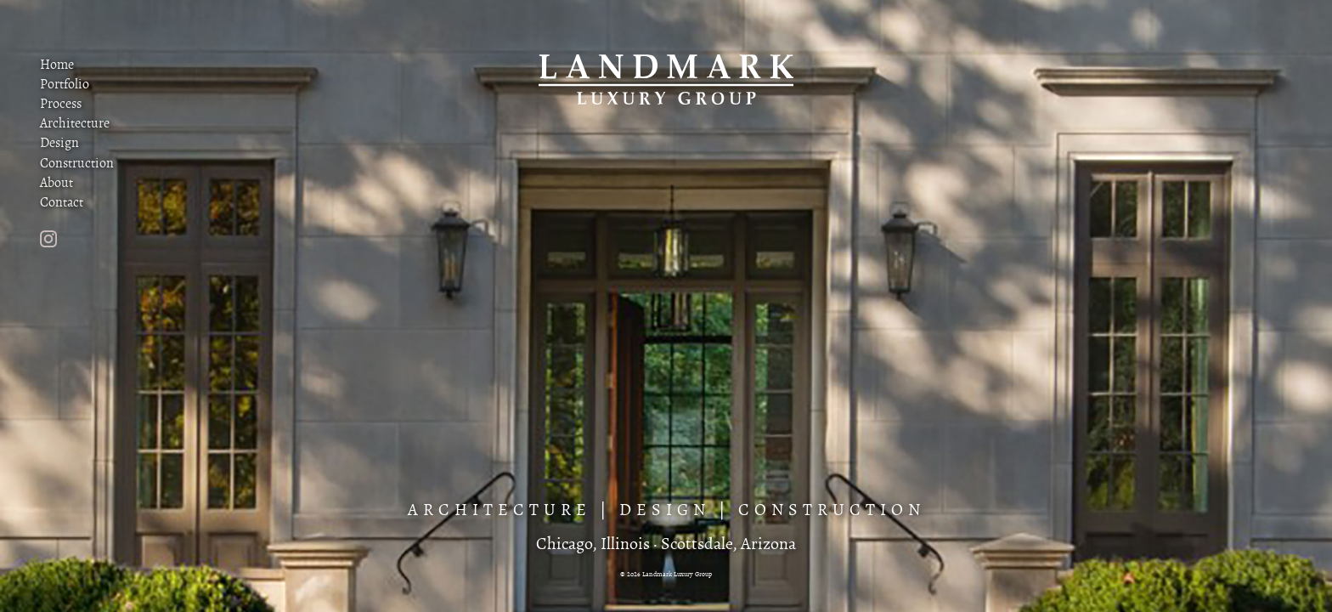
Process (61, 103)
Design (59, 142)
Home (57, 64)
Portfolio (64, 84)
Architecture (75, 123)
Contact (61, 202)
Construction (77, 163)
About (56, 182)
